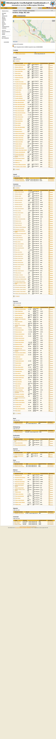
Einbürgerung (28, 430)
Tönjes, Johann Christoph (20, 500)
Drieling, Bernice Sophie (20, 329)
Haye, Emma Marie (19, 225)
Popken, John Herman (19, 423)
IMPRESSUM (34, 526)
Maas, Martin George (19, 479)
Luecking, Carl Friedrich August (21, 233)
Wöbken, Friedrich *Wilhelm (20, 502)
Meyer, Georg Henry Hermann (20, 112)
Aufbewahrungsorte (5, 26)
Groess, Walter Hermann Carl (20, 69)
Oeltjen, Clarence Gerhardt (20, 133)
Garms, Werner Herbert (19, 212)
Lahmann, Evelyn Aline (19, 77)
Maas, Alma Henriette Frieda (20, 100)
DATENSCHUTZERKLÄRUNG (27, 526)
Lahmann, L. (18, 79)
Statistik (3, 33)
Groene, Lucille (18, 214)
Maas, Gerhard (18, 241)
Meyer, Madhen (18, 125)
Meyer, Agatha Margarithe (20, 108)
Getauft (28, 178)
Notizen (3, 22)
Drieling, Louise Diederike (20, 340)
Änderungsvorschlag (21, 15)
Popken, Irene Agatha (19, 141)
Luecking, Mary (18, 406)
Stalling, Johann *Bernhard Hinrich (21, 293)
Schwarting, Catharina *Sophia (21, 287)
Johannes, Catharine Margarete (21, 227)
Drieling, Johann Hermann (20, 338)
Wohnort (30, 473)
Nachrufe (29, 452)
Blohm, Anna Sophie (19, 200)
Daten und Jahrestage (6, 31)
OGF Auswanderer (50, 65)
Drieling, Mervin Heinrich (20, 342)
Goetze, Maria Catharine (19, 369)
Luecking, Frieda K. (19, 85)
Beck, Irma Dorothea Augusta (20, 65)
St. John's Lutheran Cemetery (20, 53)
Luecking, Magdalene (19, 87)
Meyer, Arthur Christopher (20, 110)
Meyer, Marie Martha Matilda (20, 127)
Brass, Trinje (18, 323)
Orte (3, 14)
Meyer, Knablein (18, 123)
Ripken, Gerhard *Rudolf (20, 487)
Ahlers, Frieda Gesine (19, 311)
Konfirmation (32, 439)
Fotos (3, 21)
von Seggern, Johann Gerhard (20, 291)
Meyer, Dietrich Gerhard (19, 254)
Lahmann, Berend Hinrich (20, 396)
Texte (3, 25)
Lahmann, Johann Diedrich (20, 402)
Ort (15, 15)
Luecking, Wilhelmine (19, 98)
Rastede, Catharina (19, 143)
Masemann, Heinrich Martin (20, 481)
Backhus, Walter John (19, 198)
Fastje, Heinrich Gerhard (20, 208)
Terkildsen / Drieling (17, 524)
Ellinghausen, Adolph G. (20, 346)
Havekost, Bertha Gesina (20, 377)
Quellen (3, 17)
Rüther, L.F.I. (18, 162)
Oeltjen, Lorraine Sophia (20, 135)
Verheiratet (25, 520)
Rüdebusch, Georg (19, 160)
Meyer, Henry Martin (19, 114)
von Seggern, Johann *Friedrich (21, 166)
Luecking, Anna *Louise (19, 81)
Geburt (30, 63)
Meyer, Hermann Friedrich (20, 483)
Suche (20, 10)
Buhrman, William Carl (19, 67)
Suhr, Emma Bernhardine (20, 496)
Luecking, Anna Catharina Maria (21, 83)
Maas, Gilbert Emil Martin (20, 102)
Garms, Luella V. (18, 210)
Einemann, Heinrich (19, 206)
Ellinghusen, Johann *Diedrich (21, 352)
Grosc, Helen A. (18, 216)
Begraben (30, 307)
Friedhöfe (4, 18)
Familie (16, 520)
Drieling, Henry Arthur (19, 336)
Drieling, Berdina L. (19, 327)
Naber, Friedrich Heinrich (20, 270)
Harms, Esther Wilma (19, 71)
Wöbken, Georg (18, 504)
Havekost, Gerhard (19, 223)
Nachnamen (4, 13)
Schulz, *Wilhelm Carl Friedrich (21, 164)
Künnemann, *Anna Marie (20, 229)
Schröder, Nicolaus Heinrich (20, 281)
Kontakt (3, 34)
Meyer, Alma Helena (19, 252)
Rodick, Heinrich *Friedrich (20, 158)
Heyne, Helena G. (18, 383)
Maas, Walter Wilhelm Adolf (20, 106)
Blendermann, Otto (19, 475)
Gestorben (30, 190)
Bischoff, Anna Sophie (19, 465)
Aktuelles (4, 30)
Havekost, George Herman (19, 179)
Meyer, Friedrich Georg (19, 258)
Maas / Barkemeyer (17, 521)
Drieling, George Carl (19, 204)
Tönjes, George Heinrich (19, 454)
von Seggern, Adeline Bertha (20, 180)
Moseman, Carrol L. (19, 129)
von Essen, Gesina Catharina (20, 477)
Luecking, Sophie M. (19, 96)
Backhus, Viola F (18, 196)
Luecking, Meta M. (19, 94)
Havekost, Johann (19, 379)
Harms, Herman (18, 73)
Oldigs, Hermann (18, 272)
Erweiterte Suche (5, 10)
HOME (21, 526)
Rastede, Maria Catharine (20, 154)
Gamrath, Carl (18, 356)
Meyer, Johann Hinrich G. (20, 264)
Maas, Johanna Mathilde (20, 243)
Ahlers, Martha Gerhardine (20, 313)
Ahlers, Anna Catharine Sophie (21, 309)
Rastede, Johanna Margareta (20, 152)
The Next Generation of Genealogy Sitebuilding (23, 527)
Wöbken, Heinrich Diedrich (19, 466)
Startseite (16, 10)
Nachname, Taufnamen (19, 63)
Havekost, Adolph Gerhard (20, 375)
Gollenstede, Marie (19, 371)
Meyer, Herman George (19, 262)
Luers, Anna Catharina (19, 239)
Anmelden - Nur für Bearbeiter (29, 10)
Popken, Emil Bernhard (19, 139)
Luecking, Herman (19, 235)
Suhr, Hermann (18, 498)
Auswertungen (4, 15)
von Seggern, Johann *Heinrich (21, 289)
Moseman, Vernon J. (19, 131)
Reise (27, 463)
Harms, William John (19, 75)
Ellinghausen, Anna (19, 348)
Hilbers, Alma (18, 385)
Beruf (27, 422)
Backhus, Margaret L (19, 194)
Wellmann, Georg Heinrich (19, 513)
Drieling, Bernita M (19, 202)
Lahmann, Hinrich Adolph (20, 400)
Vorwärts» (17, 169)
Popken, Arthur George (19, 137)
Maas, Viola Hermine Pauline (20, 104)
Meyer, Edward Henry (19, 256)
